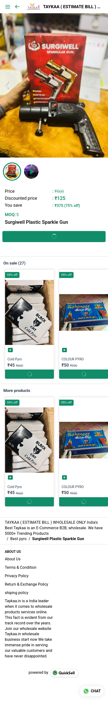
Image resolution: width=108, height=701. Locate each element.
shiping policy (16, 592)
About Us (12, 559)
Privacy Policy (17, 576)
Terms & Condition (20, 567)
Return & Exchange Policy (26, 584)
